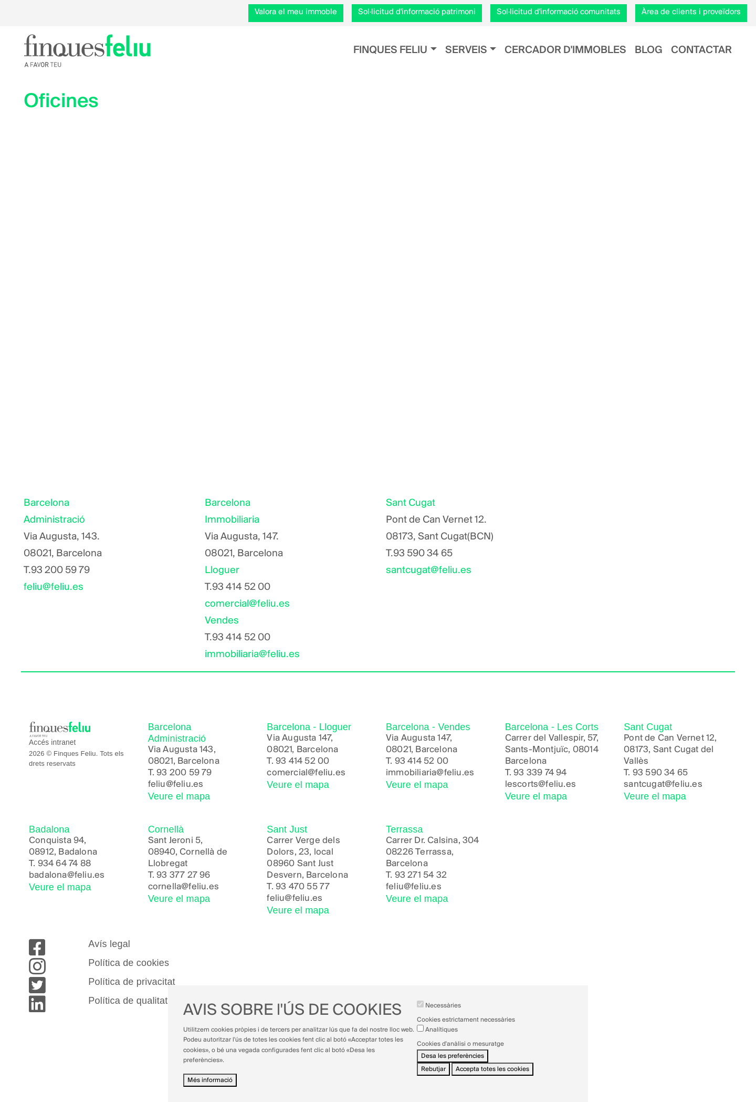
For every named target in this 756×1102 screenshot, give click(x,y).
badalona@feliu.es (66, 875)
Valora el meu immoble (296, 12)
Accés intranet (52, 742)
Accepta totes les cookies (492, 1069)
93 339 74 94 (539, 773)
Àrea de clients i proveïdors (691, 12)
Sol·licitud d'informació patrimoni (417, 12)
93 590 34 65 (660, 773)
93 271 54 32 (421, 875)
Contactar (701, 50)
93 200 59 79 (184, 773)
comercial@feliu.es (247, 604)
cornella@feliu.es (183, 887)
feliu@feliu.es (53, 587)
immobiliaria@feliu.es (252, 654)
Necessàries (443, 1005)
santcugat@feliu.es (428, 570)
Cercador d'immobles (565, 50)
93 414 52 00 (302, 761)
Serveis (466, 50)
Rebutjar (433, 1069)
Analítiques (441, 1029)
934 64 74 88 (64, 864)
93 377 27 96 (183, 875)
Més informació (210, 1080)
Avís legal (109, 944)
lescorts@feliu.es (540, 784)
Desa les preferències (452, 1056)
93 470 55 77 (303, 887)
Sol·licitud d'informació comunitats (559, 12)
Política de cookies (128, 963)
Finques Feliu (390, 50)
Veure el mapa (179, 796)
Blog (649, 50)
